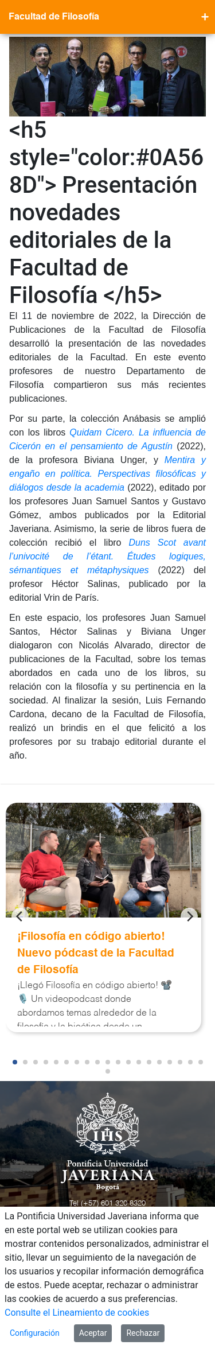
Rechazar (142, 1333)
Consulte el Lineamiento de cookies (77, 1312)
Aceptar (93, 1333)
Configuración (35, 1333)
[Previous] (20, 916)
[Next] (189, 916)
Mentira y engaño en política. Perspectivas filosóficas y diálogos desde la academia (107, 473)
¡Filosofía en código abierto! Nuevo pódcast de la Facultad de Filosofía (95, 953)
